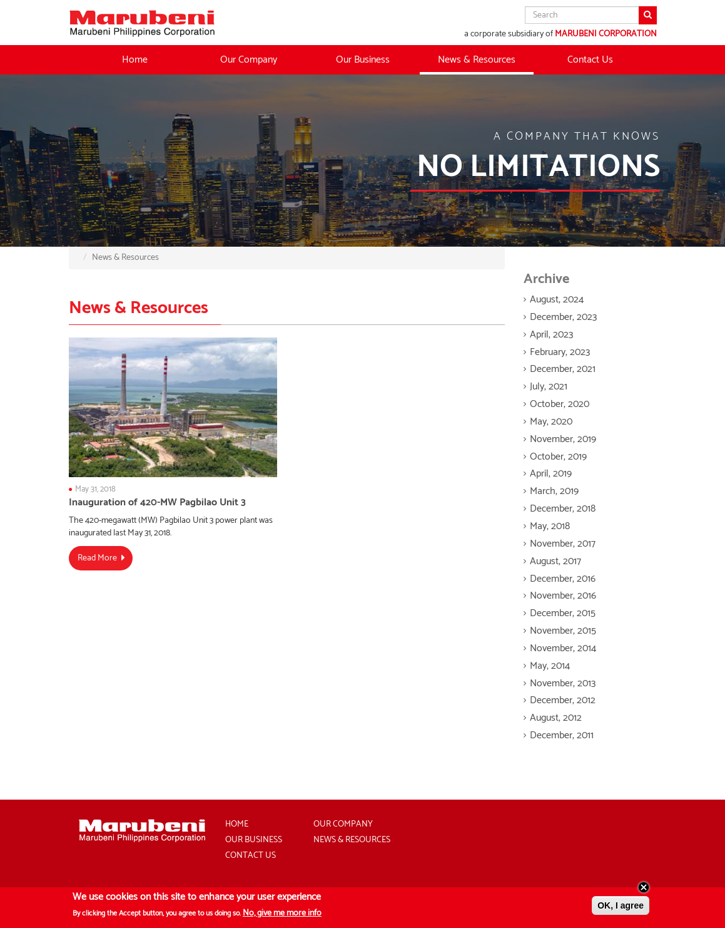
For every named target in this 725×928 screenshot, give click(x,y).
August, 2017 (555, 561)
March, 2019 (554, 491)
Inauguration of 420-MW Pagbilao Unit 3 (157, 502)
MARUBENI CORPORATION (606, 34)
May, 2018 (550, 526)
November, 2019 (563, 439)
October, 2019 (558, 456)
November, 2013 (563, 683)
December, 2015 (563, 613)
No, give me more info (282, 916)
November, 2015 (563, 630)
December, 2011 (562, 735)
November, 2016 (563, 595)
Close (643, 890)
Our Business (253, 840)
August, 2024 (557, 299)
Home (135, 59)
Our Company (343, 824)
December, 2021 (563, 369)
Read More (97, 558)
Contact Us (590, 59)
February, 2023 (560, 352)
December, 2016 (563, 578)
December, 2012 (563, 700)
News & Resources (476, 59)
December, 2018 (563, 508)
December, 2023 (563, 317)
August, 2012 (556, 717)
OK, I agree (620, 909)
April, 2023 (551, 334)
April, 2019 (551, 473)
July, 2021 (548, 386)
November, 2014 (563, 648)
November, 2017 (563, 543)
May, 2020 (551, 421)
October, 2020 (559, 404)
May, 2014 (550, 665)
